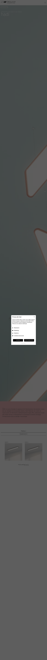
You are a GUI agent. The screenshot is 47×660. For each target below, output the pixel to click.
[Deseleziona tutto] (34, 316)
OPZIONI (18, 340)
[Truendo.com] (23, 343)
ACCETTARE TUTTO (29, 340)
